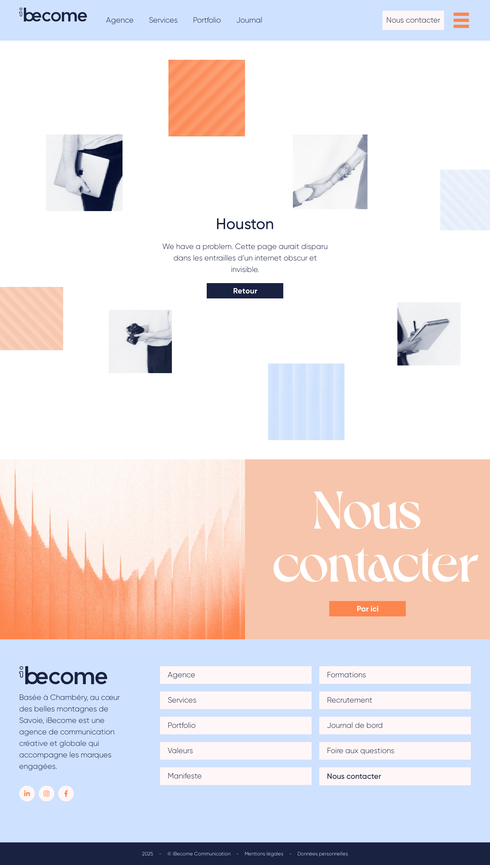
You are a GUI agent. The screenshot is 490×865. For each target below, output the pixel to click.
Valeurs (180, 750)
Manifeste (185, 776)
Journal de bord (355, 725)
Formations (346, 674)
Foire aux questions (360, 750)
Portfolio (182, 725)
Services (182, 700)
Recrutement (349, 700)
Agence (181, 674)
